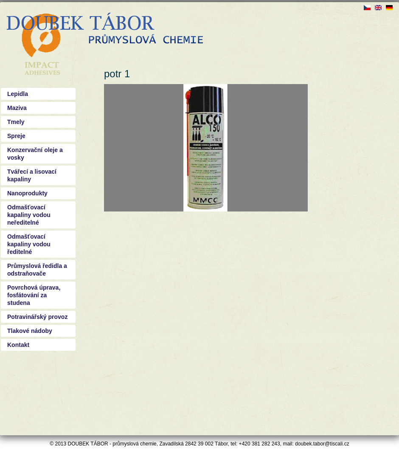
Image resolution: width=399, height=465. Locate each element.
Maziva (17, 107)
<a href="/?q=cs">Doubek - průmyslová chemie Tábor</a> (104, 30)
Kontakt (18, 344)
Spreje (16, 135)
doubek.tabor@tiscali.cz (322, 444)
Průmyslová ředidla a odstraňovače (37, 269)
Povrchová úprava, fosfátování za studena (33, 295)
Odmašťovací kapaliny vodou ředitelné (29, 244)
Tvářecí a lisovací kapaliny (31, 175)
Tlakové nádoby (29, 330)
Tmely (15, 121)
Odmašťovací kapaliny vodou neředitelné (29, 215)
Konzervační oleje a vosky (35, 154)
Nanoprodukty (27, 193)
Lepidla (17, 93)
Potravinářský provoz (37, 316)
